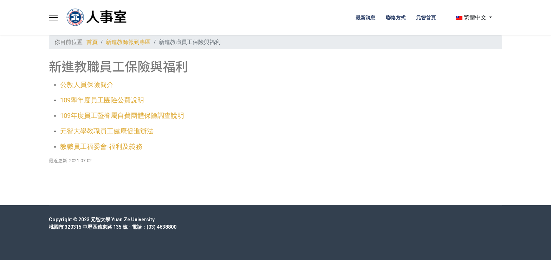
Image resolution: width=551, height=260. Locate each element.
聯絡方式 (396, 17)
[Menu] (53, 17)
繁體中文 (471, 17)
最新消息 (365, 17)
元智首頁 (426, 17)
